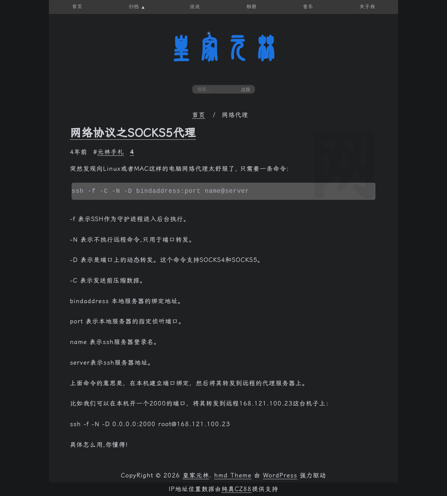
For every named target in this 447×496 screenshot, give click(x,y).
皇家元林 (223, 49)
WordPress (280, 475)
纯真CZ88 (236, 489)
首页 (198, 114)
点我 (245, 89)
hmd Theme (232, 475)
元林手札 (110, 151)
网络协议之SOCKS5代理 (133, 132)
